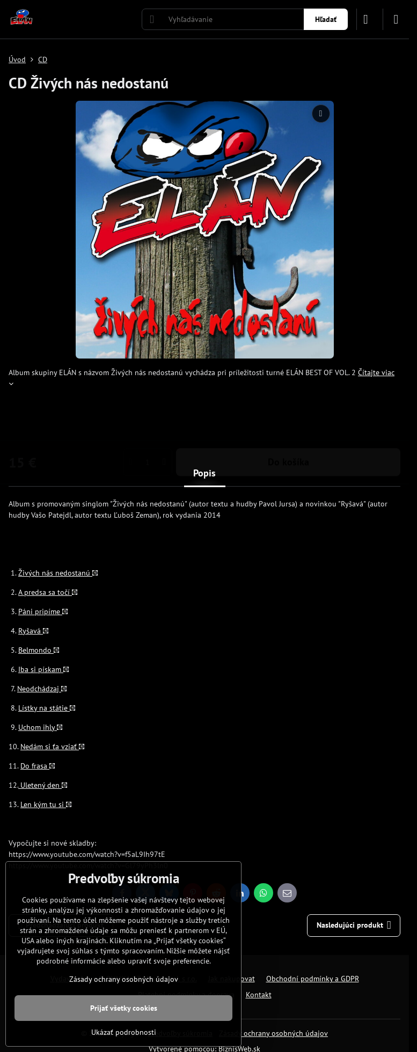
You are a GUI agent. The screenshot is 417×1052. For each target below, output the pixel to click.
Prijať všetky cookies (123, 1008)
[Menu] (396, 19)
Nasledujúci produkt (354, 925)
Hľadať (325, 19)
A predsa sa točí (47, 592)
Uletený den (42, 785)
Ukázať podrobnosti (123, 1032)
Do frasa (37, 766)
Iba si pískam (43, 669)
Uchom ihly (40, 727)
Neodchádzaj (42, 688)
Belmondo (38, 650)
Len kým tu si (45, 804)
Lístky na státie (46, 708)
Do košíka (288, 420)
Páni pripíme (43, 611)
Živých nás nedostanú (58, 573)
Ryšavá (33, 631)
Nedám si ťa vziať (52, 746)
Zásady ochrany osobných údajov (273, 1033)
